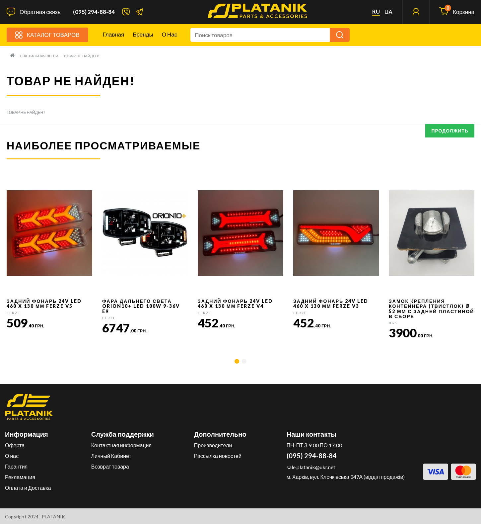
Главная (113, 34)
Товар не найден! (81, 56)
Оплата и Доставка (28, 487)
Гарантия (16, 466)
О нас (169, 34)
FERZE (13, 313)
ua (388, 12)
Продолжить (449, 130)
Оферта (15, 445)
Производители (213, 445)
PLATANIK (53, 516)
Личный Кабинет (111, 456)
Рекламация (20, 477)
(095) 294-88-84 (94, 12)
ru (376, 11)
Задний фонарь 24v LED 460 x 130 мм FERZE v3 (330, 303)
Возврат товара (110, 466)
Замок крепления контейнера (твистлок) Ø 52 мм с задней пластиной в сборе (431, 308)
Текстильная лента (39, 56)
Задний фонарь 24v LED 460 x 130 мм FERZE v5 (44, 303)
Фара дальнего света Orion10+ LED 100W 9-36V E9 (141, 306)
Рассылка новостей (217, 456)
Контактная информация (121, 445)
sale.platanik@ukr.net (311, 467)
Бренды (143, 34)
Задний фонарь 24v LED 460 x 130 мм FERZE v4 (235, 303)
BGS (393, 323)
